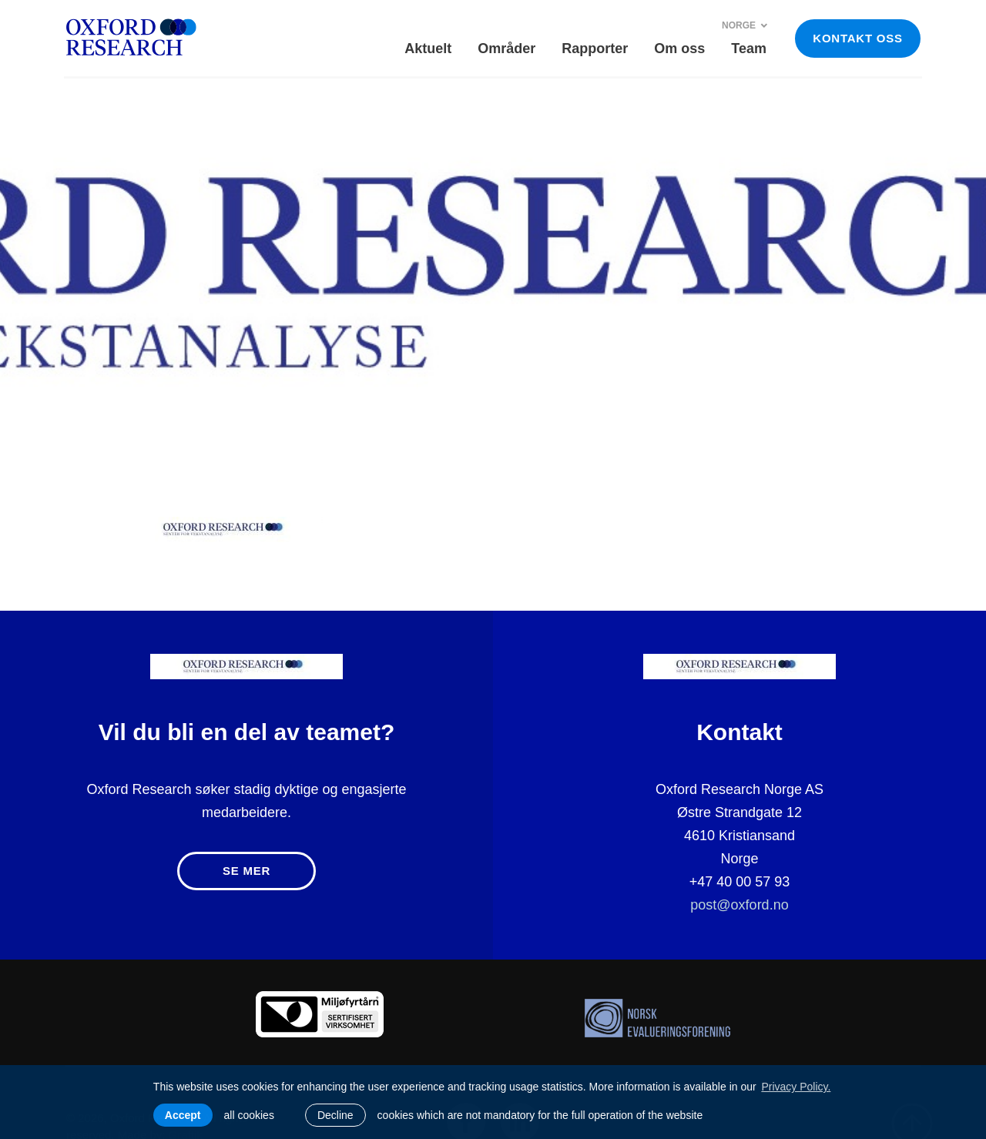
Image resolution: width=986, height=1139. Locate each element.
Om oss (679, 48)
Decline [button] (335, 1115)
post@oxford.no (739, 905)
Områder (506, 48)
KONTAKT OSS (857, 38)
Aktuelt (427, 48)
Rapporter (595, 48)
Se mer (246, 870)
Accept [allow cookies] (183, 1115)
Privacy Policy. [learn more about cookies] (795, 1086)
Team (748, 48)
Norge (745, 25)
